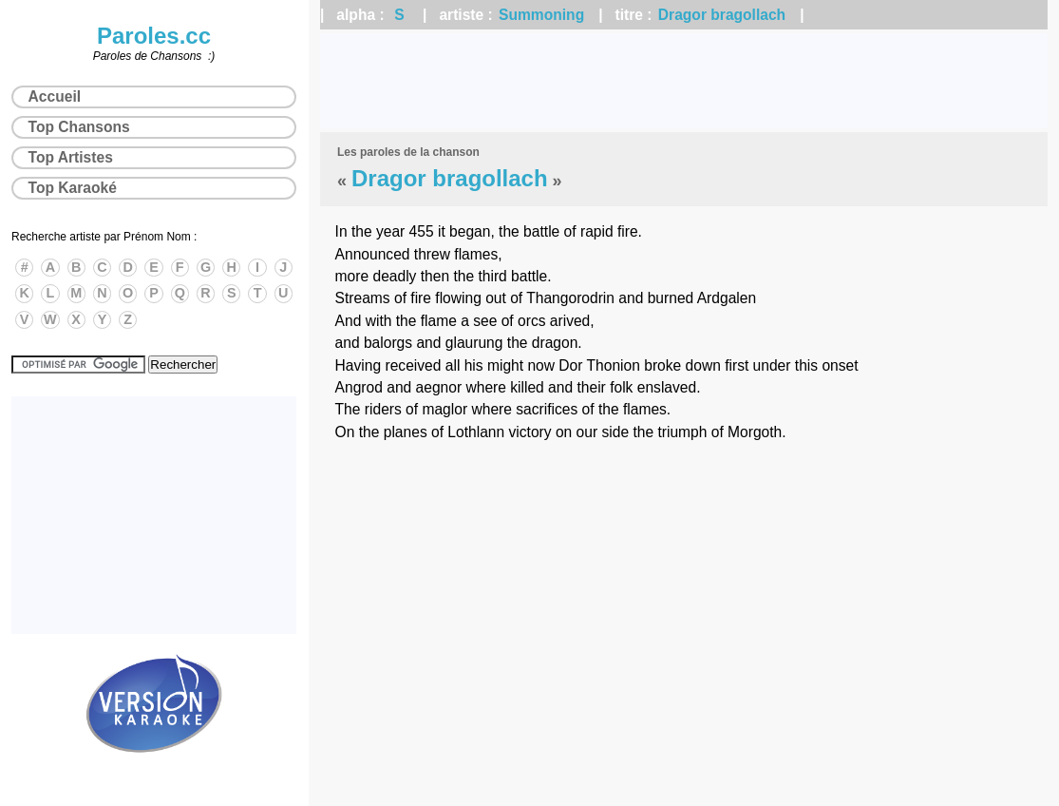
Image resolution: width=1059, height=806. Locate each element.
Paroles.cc (154, 35)
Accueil (54, 96)
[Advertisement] (684, 80)
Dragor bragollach (721, 15)
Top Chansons (79, 127)
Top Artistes (70, 157)
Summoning (541, 15)
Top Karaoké (72, 188)
